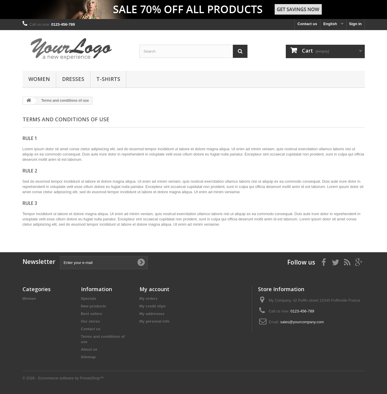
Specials (89, 298)
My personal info (155, 321)
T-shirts (108, 78)
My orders (149, 298)
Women (39, 78)
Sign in (355, 24)
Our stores (90, 321)
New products (93, 306)
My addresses (152, 314)
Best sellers (91, 314)
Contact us (307, 24)
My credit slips (153, 306)
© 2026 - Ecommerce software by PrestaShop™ (63, 378)
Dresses (73, 78)
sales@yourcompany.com (302, 322)
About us (89, 349)
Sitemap (88, 357)
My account (154, 289)
